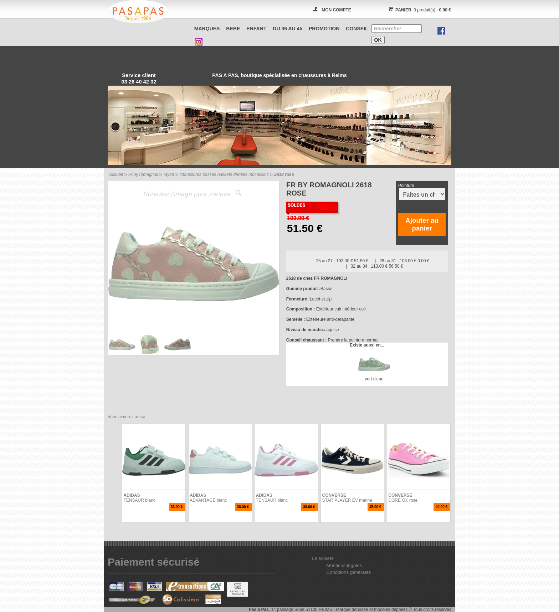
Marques (207, 28)
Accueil (116, 174)
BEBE (233, 28)
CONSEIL (357, 28)
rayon (168, 174)
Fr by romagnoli (143, 174)
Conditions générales (348, 572)
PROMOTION (324, 28)
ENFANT (256, 28)
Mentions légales (344, 565)
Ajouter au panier (421, 224)
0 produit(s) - (418, 9)
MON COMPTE (336, 9)
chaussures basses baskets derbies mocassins (224, 174)
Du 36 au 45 (287, 28)
